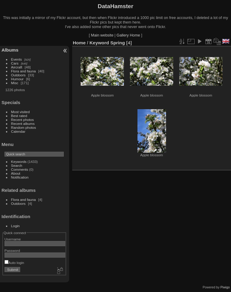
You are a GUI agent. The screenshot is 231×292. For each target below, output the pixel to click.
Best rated (19, 116)
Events (16, 59)
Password (12, 250)
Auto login (14, 263)
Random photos (23, 127)
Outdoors (18, 75)
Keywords (19, 161)
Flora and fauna (23, 71)
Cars (15, 63)
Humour (17, 79)
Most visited (20, 112)
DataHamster (115, 6)
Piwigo (225, 287)
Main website (102, 35)
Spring (117, 42)
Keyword (99, 42)
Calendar (18, 131)
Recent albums (23, 123)
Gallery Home (128, 35)
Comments (19, 169)
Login (15, 226)
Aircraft (16, 67)
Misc (14, 83)
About (15, 173)
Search (16, 165)
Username (13, 239)
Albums (10, 49)
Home (79, 42)
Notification (20, 177)
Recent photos (22, 120)
